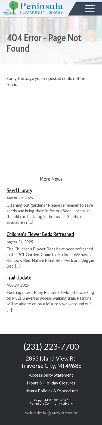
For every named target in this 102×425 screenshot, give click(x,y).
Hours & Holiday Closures (51, 382)
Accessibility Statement (51, 374)
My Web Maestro (62, 413)
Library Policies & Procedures (51, 390)
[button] (90, 9)
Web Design (33, 413)
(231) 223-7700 (51, 346)
